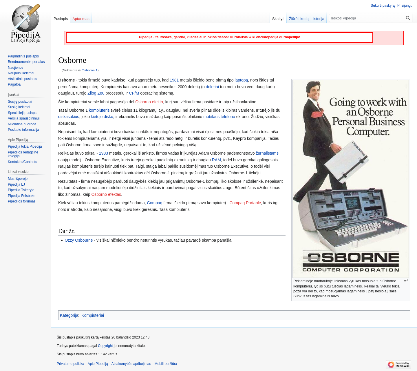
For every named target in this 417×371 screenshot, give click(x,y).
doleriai (212, 86)
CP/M (134, 93)
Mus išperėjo (18, 179)
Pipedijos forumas (21, 201)
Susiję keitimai (19, 107)
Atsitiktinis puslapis (22, 79)
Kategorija (69, 315)
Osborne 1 (90, 70)
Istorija (318, 19)
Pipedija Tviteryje (21, 190)
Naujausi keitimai (21, 73)
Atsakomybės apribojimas (131, 364)
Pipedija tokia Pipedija (25, 146)
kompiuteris (99, 110)
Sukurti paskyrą (383, 5)
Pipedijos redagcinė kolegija (23, 154)
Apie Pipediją (98, 364)
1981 (174, 80)
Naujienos (15, 68)
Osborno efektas (106, 194)
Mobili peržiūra (166, 364)
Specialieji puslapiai (23, 113)
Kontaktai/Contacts (22, 162)
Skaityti (278, 19)
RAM (216, 160)
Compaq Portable (245, 202)
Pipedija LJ (16, 184)
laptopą (241, 80)
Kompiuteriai (92, 315)
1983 (103, 153)
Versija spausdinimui (23, 118)
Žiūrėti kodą (299, 19)
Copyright (105, 346)
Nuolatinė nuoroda (22, 124)
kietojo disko (102, 116)
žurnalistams (267, 153)
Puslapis (61, 19)
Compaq (154, 202)
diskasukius (68, 116)
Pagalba (14, 84)
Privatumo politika (70, 364)
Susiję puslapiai (20, 101)
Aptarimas (80, 19)
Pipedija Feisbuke (21, 196)
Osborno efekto (149, 101)
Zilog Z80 (95, 93)
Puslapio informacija (23, 130)
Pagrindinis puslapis (23, 56)
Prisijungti (404, 5)
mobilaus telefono (219, 116)
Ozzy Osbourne (79, 240)
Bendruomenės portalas (26, 62)
